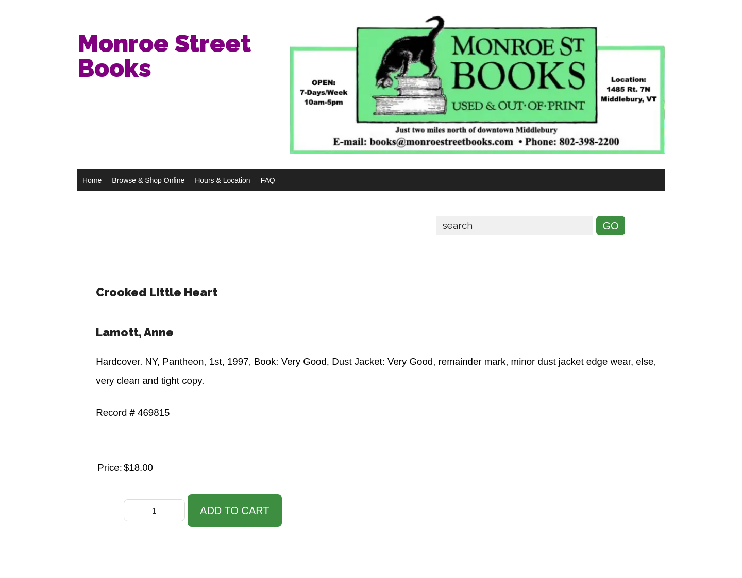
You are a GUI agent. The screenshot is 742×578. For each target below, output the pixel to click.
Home (92, 180)
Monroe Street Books (164, 55)
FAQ (268, 180)
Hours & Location (222, 180)
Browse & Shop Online (148, 180)
